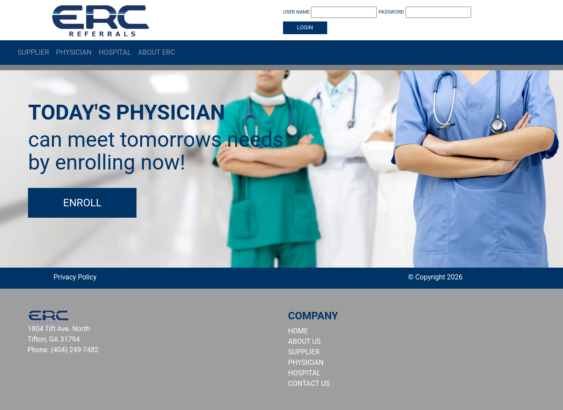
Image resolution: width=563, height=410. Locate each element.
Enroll (82, 203)
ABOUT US (304, 341)
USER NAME (330, 12)
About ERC (156, 52)
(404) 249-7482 (74, 350)
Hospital (114, 52)
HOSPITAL (304, 373)
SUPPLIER (304, 352)
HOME (298, 331)
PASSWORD (424, 12)
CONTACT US (309, 383)
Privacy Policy (75, 277)
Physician (73, 52)
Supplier (33, 52)
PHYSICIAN (306, 362)
